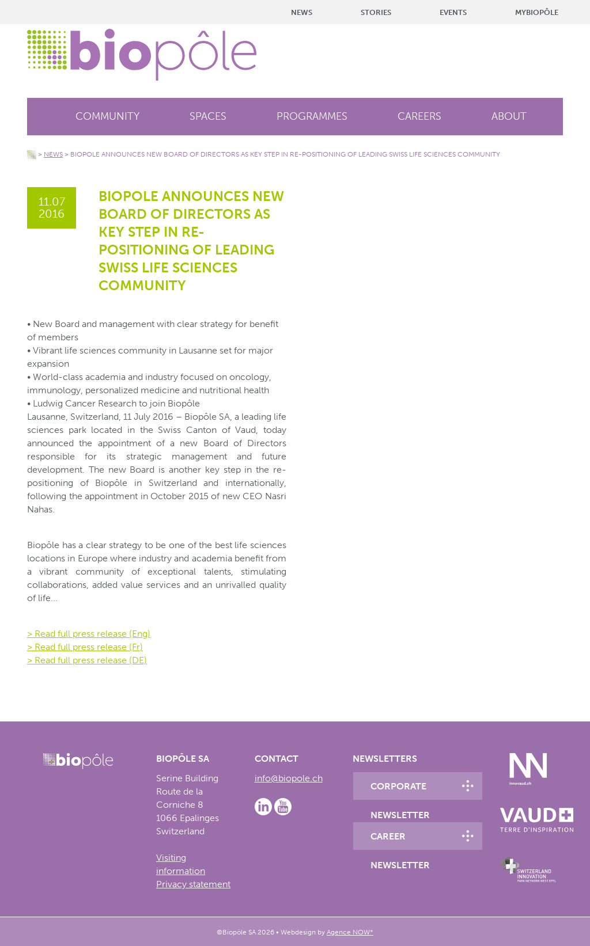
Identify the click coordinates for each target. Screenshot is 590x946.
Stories (376, 12)
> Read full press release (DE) (87, 660)
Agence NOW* (350, 932)
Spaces (208, 116)
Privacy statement (193, 884)
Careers (419, 116)
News (301, 12)
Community (107, 116)
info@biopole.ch (289, 778)
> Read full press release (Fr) (85, 646)
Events (453, 12)
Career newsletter (400, 840)
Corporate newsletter (400, 790)
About (509, 116)
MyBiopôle (536, 12)
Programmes (312, 116)
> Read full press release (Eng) (88, 633)
